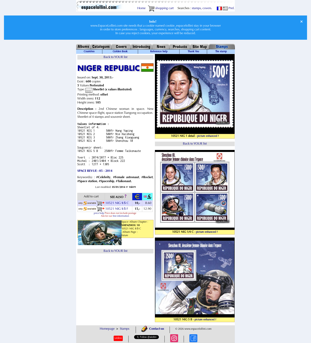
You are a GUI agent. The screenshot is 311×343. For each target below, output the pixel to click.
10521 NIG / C (117, 203)
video (118, 338)
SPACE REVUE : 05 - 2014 (94, 171)
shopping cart (161, 8)
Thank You (193, 51)
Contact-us (152, 328)
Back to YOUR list (115, 57)
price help (99, 213)
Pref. (228, 8)
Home (141, 8)
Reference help (158, 51)
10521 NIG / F (116, 209)
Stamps (124, 328)
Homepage (107, 328)
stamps (196, 8)
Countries (89, 51)
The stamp (221, 51)
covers (207, 8)
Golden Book (120, 51)
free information (121, 216)
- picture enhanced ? (207, 136)
